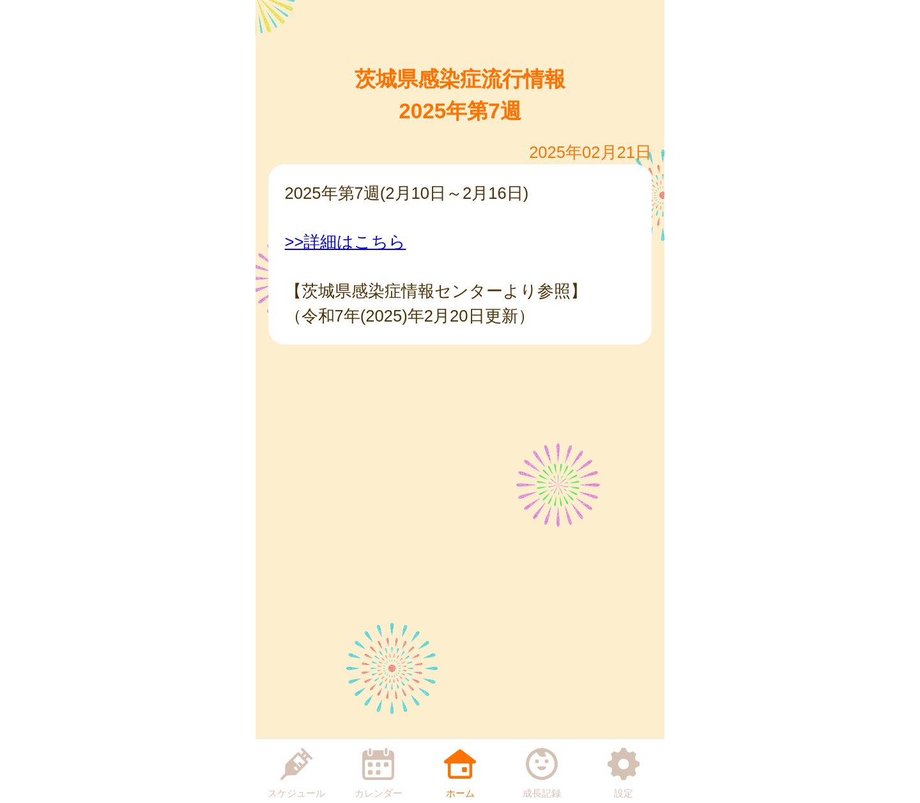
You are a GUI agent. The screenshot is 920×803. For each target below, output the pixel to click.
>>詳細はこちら (345, 242)
